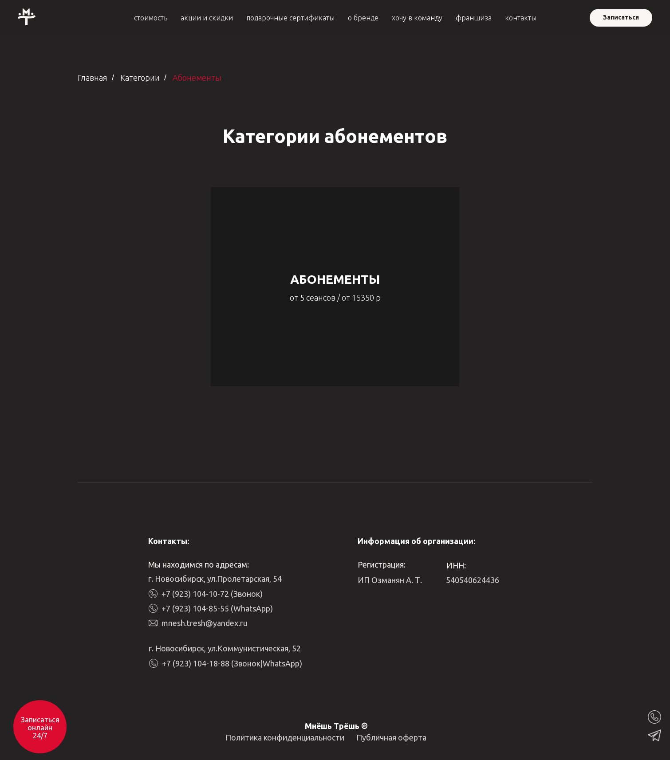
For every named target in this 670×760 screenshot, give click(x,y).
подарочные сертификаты (290, 18)
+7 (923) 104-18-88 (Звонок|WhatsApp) (232, 663)
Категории (140, 77)
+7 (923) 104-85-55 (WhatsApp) (217, 608)
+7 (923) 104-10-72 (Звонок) (212, 593)
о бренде (363, 18)
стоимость (150, 18)
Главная (92, 77)
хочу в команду (417, 18)
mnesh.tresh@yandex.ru (205, 623)
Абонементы (197, 77)
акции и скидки (207, 18)
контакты (520, 18)
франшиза (474, 18)
